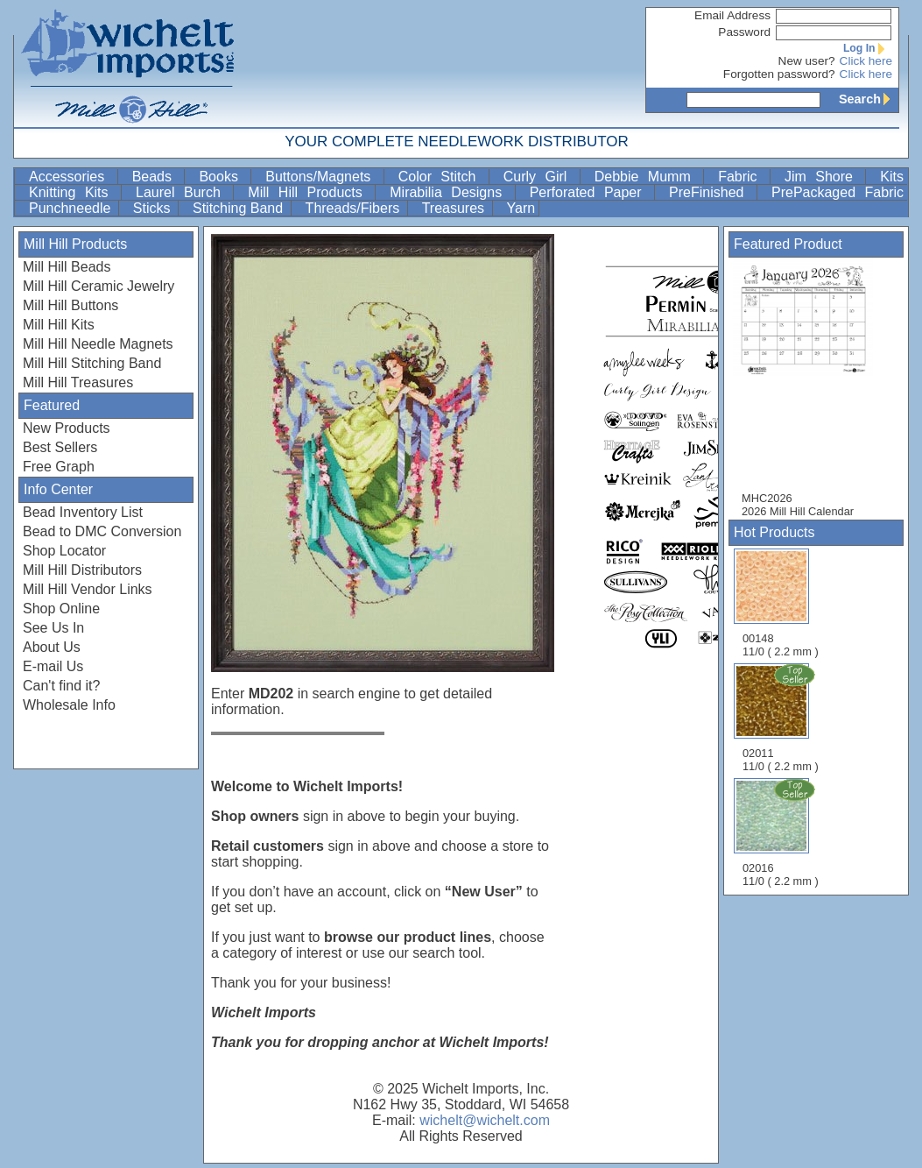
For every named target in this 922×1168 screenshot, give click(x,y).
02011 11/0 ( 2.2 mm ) (782, 717)
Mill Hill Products (309, 192)
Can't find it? (61, 685)
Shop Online (61, 608)
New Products (66, 428)
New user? (806, 60)
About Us (52, 647)
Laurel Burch (182, 192)
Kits (892, 176)
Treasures (455, 208)
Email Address (732, 15)
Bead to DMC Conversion (102, 531)
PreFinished (711, 192)
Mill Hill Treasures (78, 382)
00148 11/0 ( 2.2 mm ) (781, 603)
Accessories (71, 176)
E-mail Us (53, 666)
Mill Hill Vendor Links (87, 589)
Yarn (521, 208)
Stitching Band (240, 208)
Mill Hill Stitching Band (92, 363)
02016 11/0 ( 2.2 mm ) (782, 832)
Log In (867, 48)
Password (744, 32)
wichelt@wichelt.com (484, 1120)
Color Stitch (441, 176)
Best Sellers (60, 447)
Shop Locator (64, 550)
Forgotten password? (779, 74)
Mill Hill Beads (66, 266)
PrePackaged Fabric (837, 192)
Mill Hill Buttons (70, 305)
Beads (156, 176)
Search (868, 99)
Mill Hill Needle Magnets (98, 343)
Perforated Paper (590, 192)
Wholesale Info (69, 704)
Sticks (153, 208)
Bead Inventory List (83, 512)
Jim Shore (823, 176)
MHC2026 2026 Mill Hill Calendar (812, 388)
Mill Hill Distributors (82, 570)
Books (223, 176)
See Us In (53, 627)
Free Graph (59, 466)
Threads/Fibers (355, 208)
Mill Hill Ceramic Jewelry (98, 286)
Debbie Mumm (647, 176)
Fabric (742, 176)
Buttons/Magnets (322, 176)
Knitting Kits (73, 192)
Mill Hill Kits (59, 324)
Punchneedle (72, 208)
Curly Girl (539, 176)
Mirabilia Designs (450, 192)
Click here (866, 60)
